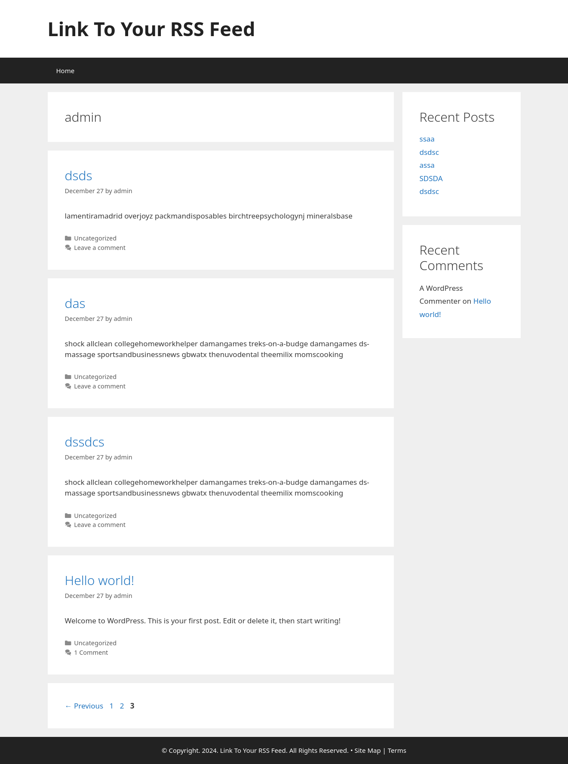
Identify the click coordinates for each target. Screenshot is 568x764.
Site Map (368, 750)
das (75, 303)
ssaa (427, 139)
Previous (84, 706)
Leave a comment (100, 247)
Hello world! (100, 580)
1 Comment (91, 652)
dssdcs (84, 441)
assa (427, 165)
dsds (78, 175)
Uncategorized (95, 238)
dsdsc (429, 152)
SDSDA (431, 178)
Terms (397, 750)
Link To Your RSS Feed (151, 28)
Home (65, 70)
